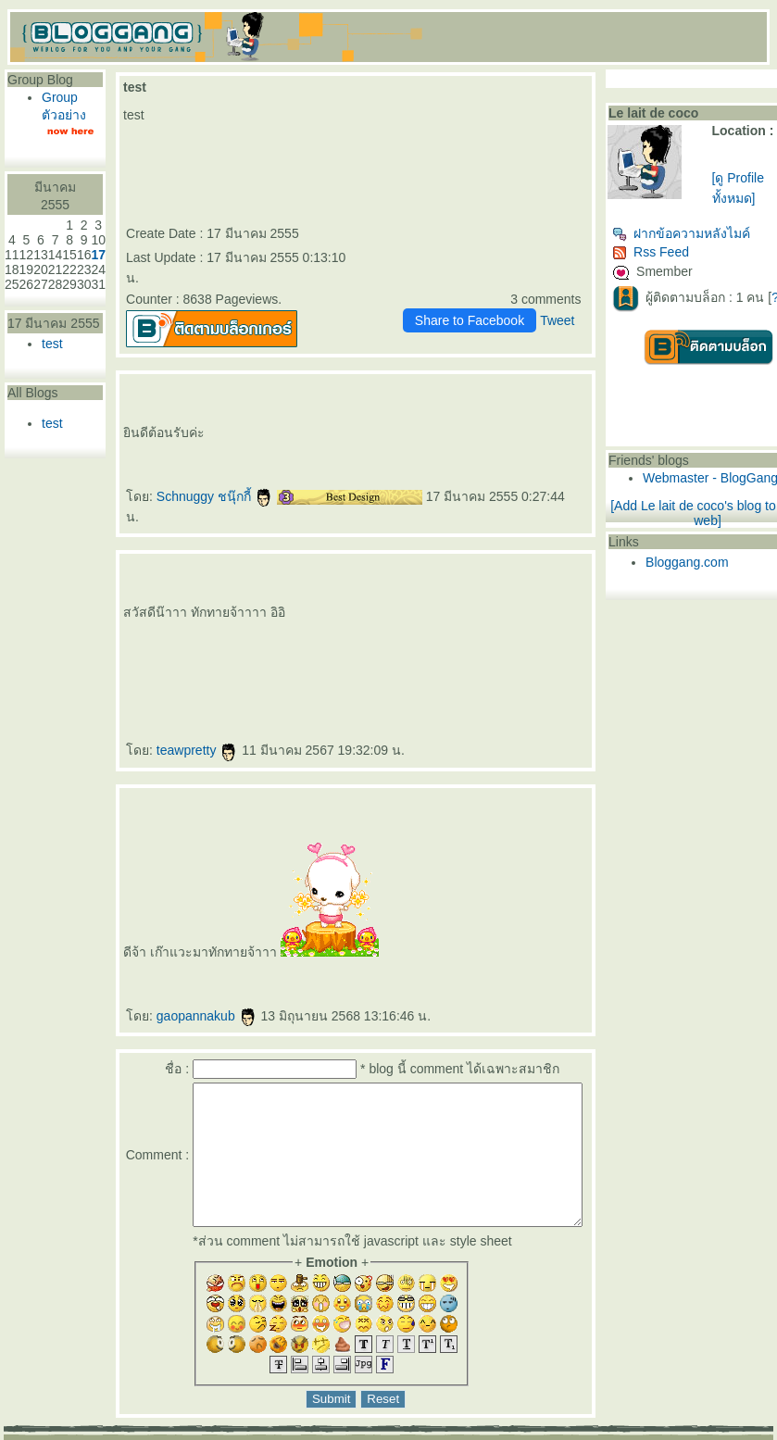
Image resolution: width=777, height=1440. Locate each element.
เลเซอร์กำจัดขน (190, 593)
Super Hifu (388, 593)
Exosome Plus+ (289, 607)
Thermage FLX (159, 637)
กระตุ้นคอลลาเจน (337, 622)
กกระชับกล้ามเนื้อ (308, 637)
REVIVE (247, 622)
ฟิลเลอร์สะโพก (489, 593)
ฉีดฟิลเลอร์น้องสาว (267, 593)
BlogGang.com (322, 1433)
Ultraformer (434, 575)
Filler (571, 622)
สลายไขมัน (345, 637)
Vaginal (348, 607)
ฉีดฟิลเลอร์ (385, 575)
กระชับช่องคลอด (313, 607)
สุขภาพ (195, 652)
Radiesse (428, 622)
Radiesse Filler (446, 622)
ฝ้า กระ (548, 607)
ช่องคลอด (334, 607)
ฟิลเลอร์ (369, 575)
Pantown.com (204, 1433)
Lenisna (197, 622)
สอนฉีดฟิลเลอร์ (150, 652)
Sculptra (464, 622)
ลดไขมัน (558, 637)
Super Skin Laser (528, 607)
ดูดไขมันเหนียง (316, 593)
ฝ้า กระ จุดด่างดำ (568, 607)
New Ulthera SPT (232, 637)
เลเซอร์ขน (210, 593)
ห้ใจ (184, 652)
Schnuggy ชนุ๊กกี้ (215, 476)
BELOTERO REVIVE (269, 622)
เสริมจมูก (497, 622)
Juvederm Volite (378, 622)
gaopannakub (207, 975)
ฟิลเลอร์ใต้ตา (426, 607)
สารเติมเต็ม (230, 622)
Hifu (376, 593)
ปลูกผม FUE (542, 622)
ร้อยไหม (156, 622)
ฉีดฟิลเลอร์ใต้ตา (404, 607)
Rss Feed (685, 251)
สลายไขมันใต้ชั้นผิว (490, 575)
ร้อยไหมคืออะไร (177, 622)
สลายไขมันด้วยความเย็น (448, 637)
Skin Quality (382, 607)
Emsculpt (521, 637)
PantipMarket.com (116, 1433)
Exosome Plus (267, 607)
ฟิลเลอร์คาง (201, 607)
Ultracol (442, 607)
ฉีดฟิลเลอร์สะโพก (544, 593)
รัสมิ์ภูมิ (335, 575)
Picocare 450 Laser (135, 622)
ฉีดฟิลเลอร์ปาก (147, 593)
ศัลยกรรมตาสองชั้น (463, 593)
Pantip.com (35, 1433)
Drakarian (564, 575)
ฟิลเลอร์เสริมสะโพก (516, 593)
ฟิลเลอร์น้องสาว (292, 593)
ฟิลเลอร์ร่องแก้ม (516, 575)
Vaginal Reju (363, 607)
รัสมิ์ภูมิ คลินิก (352, 575)
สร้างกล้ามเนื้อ (540, 637)
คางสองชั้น (335, 593)
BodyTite (491, 637)
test (52, 343)
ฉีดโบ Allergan (504, 607)
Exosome (250, 607)
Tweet (592, 300)
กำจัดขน (226, 593)
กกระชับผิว (181, 607)
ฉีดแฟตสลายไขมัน (369, 637)
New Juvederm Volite (406, 622)
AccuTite (364, 593)
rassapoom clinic (316, 575)
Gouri (301, 622)
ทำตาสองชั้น (439, 593)
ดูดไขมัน (506, 637)
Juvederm (359, 622)
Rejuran (290, 622)
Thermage (139, 637)
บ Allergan (485, 607)
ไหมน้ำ (455, 607)
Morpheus (142, 607)
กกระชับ (451, 575)
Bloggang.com (722, 562)
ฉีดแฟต (329, 637)
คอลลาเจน (315, 622)
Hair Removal (242, 593)
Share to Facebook (503, 300)
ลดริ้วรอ (467, 575)
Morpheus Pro (160, 607)
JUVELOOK (212, 622)
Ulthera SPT (253, 637)
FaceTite (351, 593)
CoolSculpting (420, 637)
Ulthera (213, 637)
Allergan (469, 607)
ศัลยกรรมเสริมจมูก (518, 622)
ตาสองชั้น (422, 593)
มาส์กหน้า (405, 593)
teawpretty (197, 709)
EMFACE (270, 637)
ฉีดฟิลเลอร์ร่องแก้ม (542, 575)
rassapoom (296, 575)
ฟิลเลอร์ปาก (168, 593)
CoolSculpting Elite (395, 637)
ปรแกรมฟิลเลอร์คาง (226, 607)
